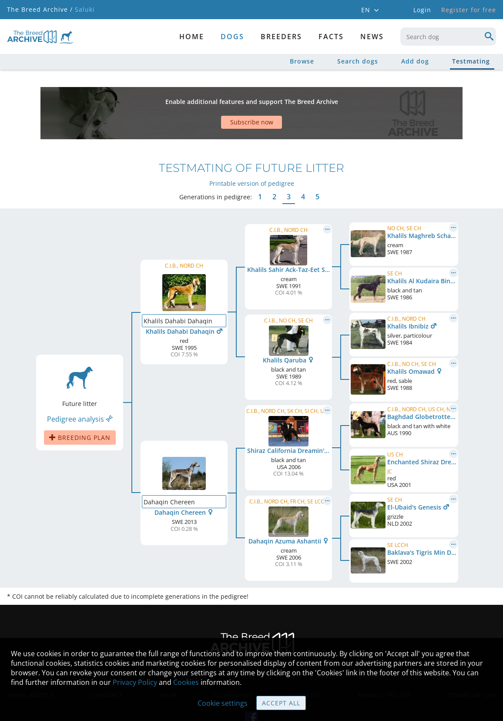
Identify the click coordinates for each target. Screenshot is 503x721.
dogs (232, 36)
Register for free (468, 10)
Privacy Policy (135, 682)
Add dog (415, 61)
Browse (302, 61)
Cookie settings (223, 703)
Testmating (471, 61)
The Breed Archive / (40, 9)
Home (191, 36)
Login (422, 10)
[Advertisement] (220, 97)
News (372, 36)
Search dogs (357, 61)
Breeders (281, 36)
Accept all (281, 703)
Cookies (186, 682)
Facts (331, 36)
